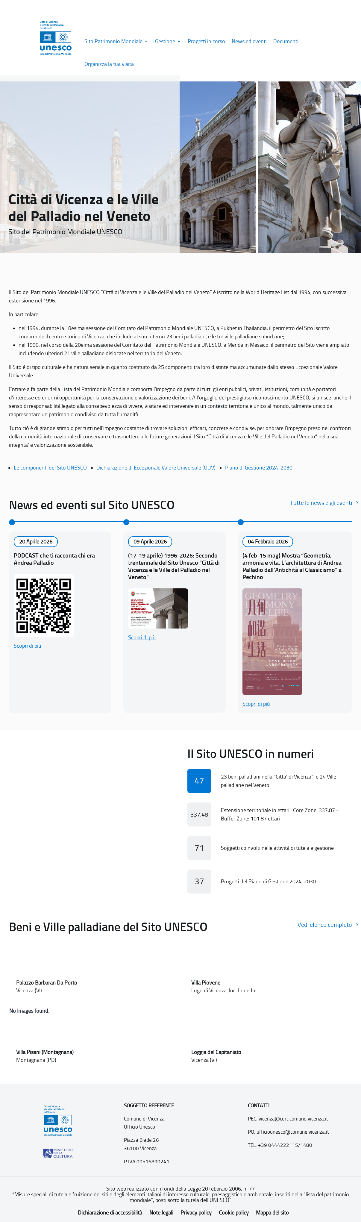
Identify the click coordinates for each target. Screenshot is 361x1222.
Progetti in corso (206, 41)
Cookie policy (234, 1212)
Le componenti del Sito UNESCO (50, 467)
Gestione (165, 41)
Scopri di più (27, 646)
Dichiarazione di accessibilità (110, 1212)
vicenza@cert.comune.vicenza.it (293, 1119)
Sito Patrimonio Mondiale (113, 41)
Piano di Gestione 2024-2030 (258, 467)
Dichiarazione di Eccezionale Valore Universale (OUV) (156, 467)
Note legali (161, 1212)
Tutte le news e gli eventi (321, 502)
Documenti (285, 41)
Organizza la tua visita (109, 64)
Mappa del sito (272, 1212)
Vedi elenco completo (325, 924)
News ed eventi (249, 41)
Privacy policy (196, 1212)
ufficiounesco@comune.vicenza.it (293, 1132)
